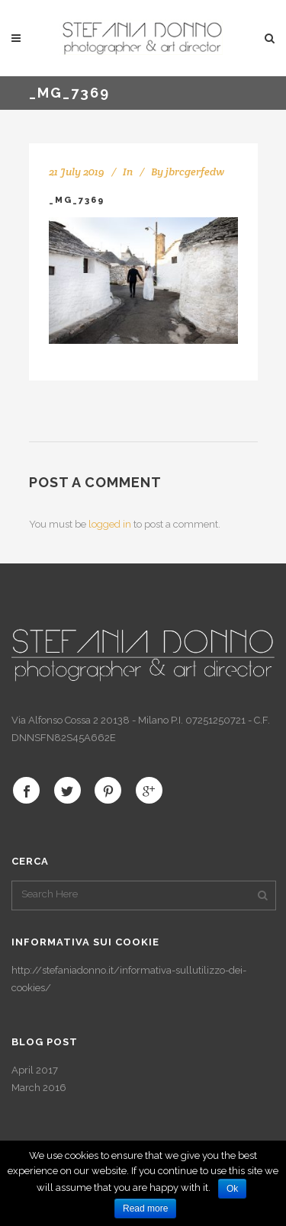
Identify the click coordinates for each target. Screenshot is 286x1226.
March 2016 (38, 1087)
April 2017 (34, 1070)
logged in (109, 524)
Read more (145, 1208)
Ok (232, 1188)
